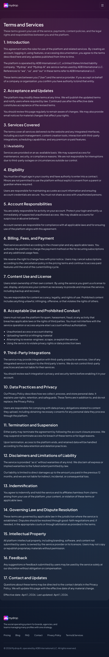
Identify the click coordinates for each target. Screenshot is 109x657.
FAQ (27, 635)
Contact (38, 635)
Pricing (7, 635)
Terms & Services (74, 635)
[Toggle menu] (102, 5)
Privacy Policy (54, 635)
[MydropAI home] (12, 5)
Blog (17, 635)
